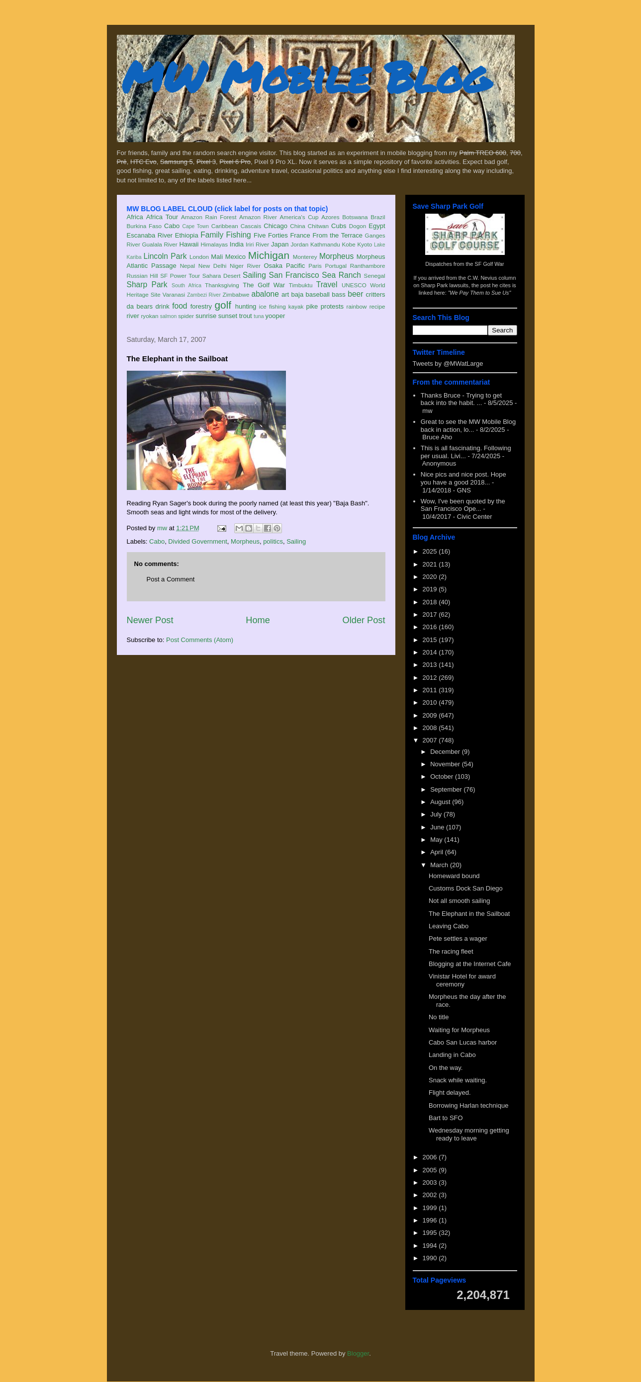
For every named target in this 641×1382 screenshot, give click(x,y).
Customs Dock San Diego (466, 888)
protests (332, 306)
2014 (431, 652)
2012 (431, 677)
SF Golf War (489, 264)
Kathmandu (325, 244)
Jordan (299, 244)
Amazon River (258, 217)
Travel (327, 284)
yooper (275, 316)
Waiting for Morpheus (459, 1030)
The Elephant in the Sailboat (469, 913)
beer (355, 294)
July (437, 814)
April (437, 852)
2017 (431, 614)
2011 (431, 690)
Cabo (172, 226)
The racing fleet (451, 951)
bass (338, 294)
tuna (259, 316)
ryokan (149, 316)
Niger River (245, 265)
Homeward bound (454, 876)
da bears (140, 306)
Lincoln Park (165, 256)
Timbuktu (301, 285)
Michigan (268, 255)
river (133, 316)
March (440, 865)
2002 (431, 1195)
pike (312, 306)
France (300, 235)
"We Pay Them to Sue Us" (479, 293)
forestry (201, 306)
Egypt (376, 226)
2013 (431, 664)
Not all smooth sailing (459, 900)
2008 (431, 728)
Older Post (364, 620)
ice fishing (272, 306)
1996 (431, 1220)
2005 (431, 1170)
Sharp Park (147, 284)
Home (258, 620)
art (285, 294)
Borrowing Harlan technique (468, 1105)
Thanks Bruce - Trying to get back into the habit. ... (461, 399)
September (446, 789)
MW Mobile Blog (306, 76)
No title (439, 1017)
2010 (431, 702)
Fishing (238, 235)
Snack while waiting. (458, 1080)
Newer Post (150, 620)
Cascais (251, 226)
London (199, 256)
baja (297, 294)
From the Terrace (337, 235)
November (446, 764)
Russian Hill (142, 275)
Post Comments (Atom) (199, 640)
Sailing (254, 275)
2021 (431, 564)
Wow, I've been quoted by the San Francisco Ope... (463, 505)
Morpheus (336, 256)
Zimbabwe (236, 294)
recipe (377, 306)
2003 (431, 1182)
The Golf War (264, 285)
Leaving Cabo (448, 926)
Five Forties (271, 235)
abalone (265, 294)
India (237, 244)
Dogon (357, 226)
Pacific (295, 265)
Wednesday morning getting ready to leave (469, 1134)
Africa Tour (162, 217)
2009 (431, 715)
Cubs (338, 226)
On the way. (445, 1067)
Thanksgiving (222, 285)
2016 (431, 627)
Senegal (374, 275)
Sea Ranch (341, 275)
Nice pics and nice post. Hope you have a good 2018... (463, 478)
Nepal (187, 265)
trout (245, 316)
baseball (318, 294)
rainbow (357, 306)
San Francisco (294, 275)
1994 (431, 1245)
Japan (279, 244)
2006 (431, 1157)
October (442, 776)
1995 (431, 1232)
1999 (431, 1208)
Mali (217, 256)
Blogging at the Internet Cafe (470, 964)
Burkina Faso (144, 226)
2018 (431, 602)
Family (211, 235)
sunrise (205, 316)
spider (186, 316)
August (441, 802)
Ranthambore (367, 265)
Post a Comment (171, 579)
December (446, 751)
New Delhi (212, 265)
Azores (330, 217)
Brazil (377, 217)
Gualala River (159, 244)
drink (162, 306)
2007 (431, 740)
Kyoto (364, 244)
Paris (315, 265)
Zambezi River (204, 295)
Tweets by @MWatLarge (448, 363)
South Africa (186, 285)
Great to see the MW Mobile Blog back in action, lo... (468, 425)
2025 (431, 551)
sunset (227, 316)
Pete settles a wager (458, 938)
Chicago (275, 226)
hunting (246, 306)
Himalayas (214, 244)
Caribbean (224, 226)
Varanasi (174, 294)
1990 (431, 1258)
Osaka (273, 265)
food (179, 306)
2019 (431, 589)
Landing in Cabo (452, 1054)
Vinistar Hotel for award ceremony (462, 980)
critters (375, 294)
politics (273, 541)
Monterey (305, 256)
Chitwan (318, 226)
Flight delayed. (450, 1092)
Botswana (354, 217)
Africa (135, 217)
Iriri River (257, 244)
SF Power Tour (180, 275)
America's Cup (299, 217)
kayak (296, 306)
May (437, 839)
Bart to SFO (446, 1118)
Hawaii (188, 244)
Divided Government (197, 541)
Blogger (358, 1353)
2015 (431, 640)
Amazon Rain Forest (208, 217)
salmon (168, 316)
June (438, 827)
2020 (431, 576)
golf (223, 305)
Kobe (348, 244)
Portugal (336, 265)
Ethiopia (186, 235)
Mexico (235, 256)
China (297, 226)
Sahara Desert (221, 275)
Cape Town (196, 226)
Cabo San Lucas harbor (463, 1042)
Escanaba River (150, 235)
